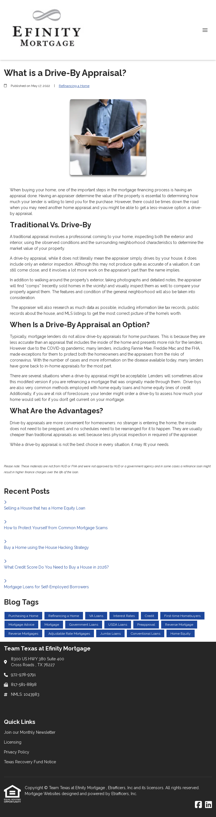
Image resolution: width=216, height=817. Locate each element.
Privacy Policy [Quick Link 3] (16, 752)
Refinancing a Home (74, 86)
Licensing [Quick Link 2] (12, 742)
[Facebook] (198, 805)
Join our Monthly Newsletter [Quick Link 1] (29, 732)
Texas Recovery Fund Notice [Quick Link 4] (30, 762)
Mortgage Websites (43, 793)
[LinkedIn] (208, 805)
